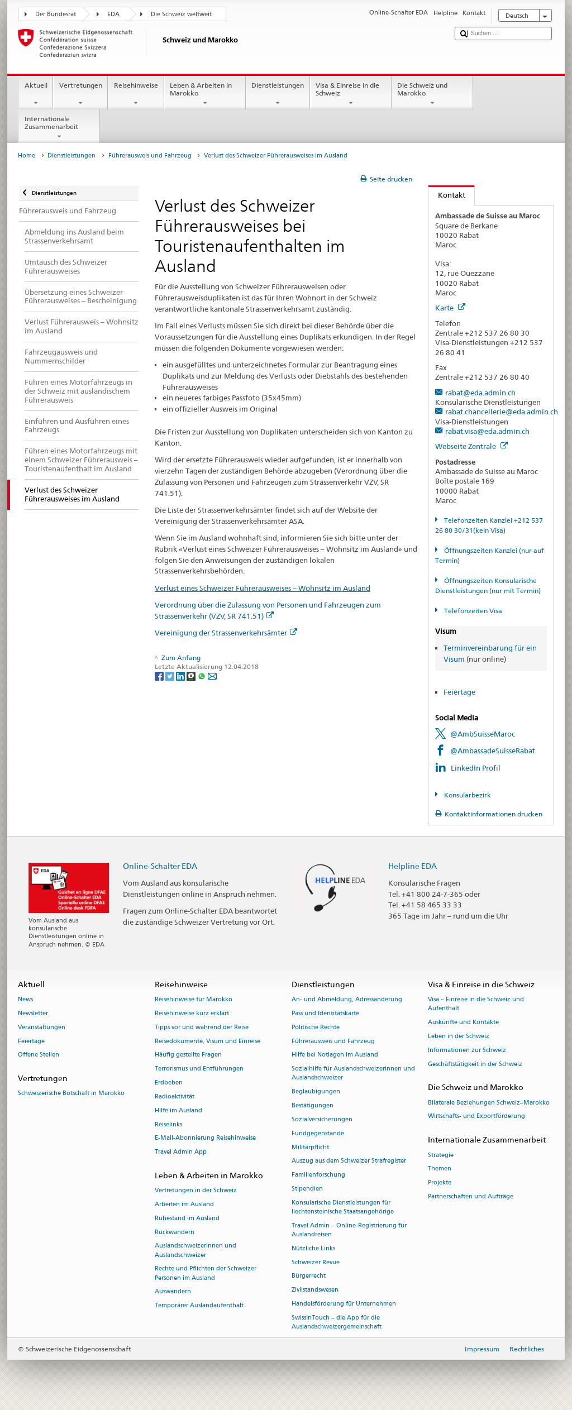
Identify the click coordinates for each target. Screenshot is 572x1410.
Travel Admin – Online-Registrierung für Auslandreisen (349, 1230)
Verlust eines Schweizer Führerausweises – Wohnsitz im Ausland (262, 588)
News (25, 999)
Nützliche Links (313, 1248)
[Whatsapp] (202, 675)
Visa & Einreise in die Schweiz (351, 94)
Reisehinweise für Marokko (193, 999)
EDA (113, 14)
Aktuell (36, 94)
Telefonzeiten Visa (472, 610)
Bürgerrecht (309, 1276)
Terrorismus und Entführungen (199, 1069)
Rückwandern (174, 1232)
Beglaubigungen (316, 1092)
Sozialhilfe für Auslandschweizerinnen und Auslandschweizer (353, 1073)
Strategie (441, 1155)
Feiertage (459, 691)
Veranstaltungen (41, 1027)
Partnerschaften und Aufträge (470, 1196)
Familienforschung (318, 1175)
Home (26, 155)
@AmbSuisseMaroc (482, 733)
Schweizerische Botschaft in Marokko (71, 1093)
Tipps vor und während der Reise (202, 1027)
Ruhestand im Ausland (187, 1218)
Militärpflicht (310, 1147)
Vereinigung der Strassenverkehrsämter (226, 632)
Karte (450, 307)
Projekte (439, 1183)
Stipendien (307, 1188)
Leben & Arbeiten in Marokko (205, 94)
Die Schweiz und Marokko (432, 94)
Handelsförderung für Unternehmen (344, 1303)
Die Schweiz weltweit (181, 14)
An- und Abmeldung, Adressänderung (347, 999)
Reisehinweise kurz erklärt (192, 1013)
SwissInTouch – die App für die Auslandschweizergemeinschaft (337, 1322)
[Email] (212, 675)
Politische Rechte (316, 1027)
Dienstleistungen (277, 94)
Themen (439, 1169)
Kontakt (446, 194)
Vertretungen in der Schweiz (196, 1190)
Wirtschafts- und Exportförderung (476, 1116)
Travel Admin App (181, 1152)
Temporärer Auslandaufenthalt (199, 1305)
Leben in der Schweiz (458, 1036)
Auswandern (173, 1292)
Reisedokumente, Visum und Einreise (207, 1041)
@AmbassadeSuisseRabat (492, 750)
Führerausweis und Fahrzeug (150, 155)
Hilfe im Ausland (178, 1110)
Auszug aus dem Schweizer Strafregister (349, 1161)
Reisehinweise (135, 94)
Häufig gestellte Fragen (188, 1055)
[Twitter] (170, 675)
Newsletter (33, 1013)
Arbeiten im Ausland (184, 1204)
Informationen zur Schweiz (467, 1050)
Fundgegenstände (318, 1133)
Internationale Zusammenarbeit (59, 127)
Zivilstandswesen (315, 1290)
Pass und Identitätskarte (325, 1013)
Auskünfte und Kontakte (463, 1022)
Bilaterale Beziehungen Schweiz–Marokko (489, 1102)
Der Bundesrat (55, 14)
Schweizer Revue (316, 1262)
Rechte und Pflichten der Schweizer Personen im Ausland (205, 1273)
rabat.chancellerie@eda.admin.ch (501, 411)
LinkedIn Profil (475, 767)
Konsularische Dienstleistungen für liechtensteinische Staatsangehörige (343, 1207)
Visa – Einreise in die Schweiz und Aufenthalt (476, 1004)
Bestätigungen (312, 1105)
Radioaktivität (174, 1096)
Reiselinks (168, 1124)
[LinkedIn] (181, 675)
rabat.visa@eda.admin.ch (487, 431)
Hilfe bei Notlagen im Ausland (335, 1055)
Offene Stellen (38, 1055)
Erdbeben (169, 1082)
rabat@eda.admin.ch (480, 392)
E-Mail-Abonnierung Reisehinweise (205, 1138)
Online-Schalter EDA (160, 866)
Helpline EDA (412, 866)
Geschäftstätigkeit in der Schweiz (475, 1064)
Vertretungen (80, 94)
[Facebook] (160, 675)
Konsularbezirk (466, 795)
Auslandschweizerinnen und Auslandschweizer (195, 1250)
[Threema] (192, 675)
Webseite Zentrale (471, 446)
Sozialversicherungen (322, 1119)
